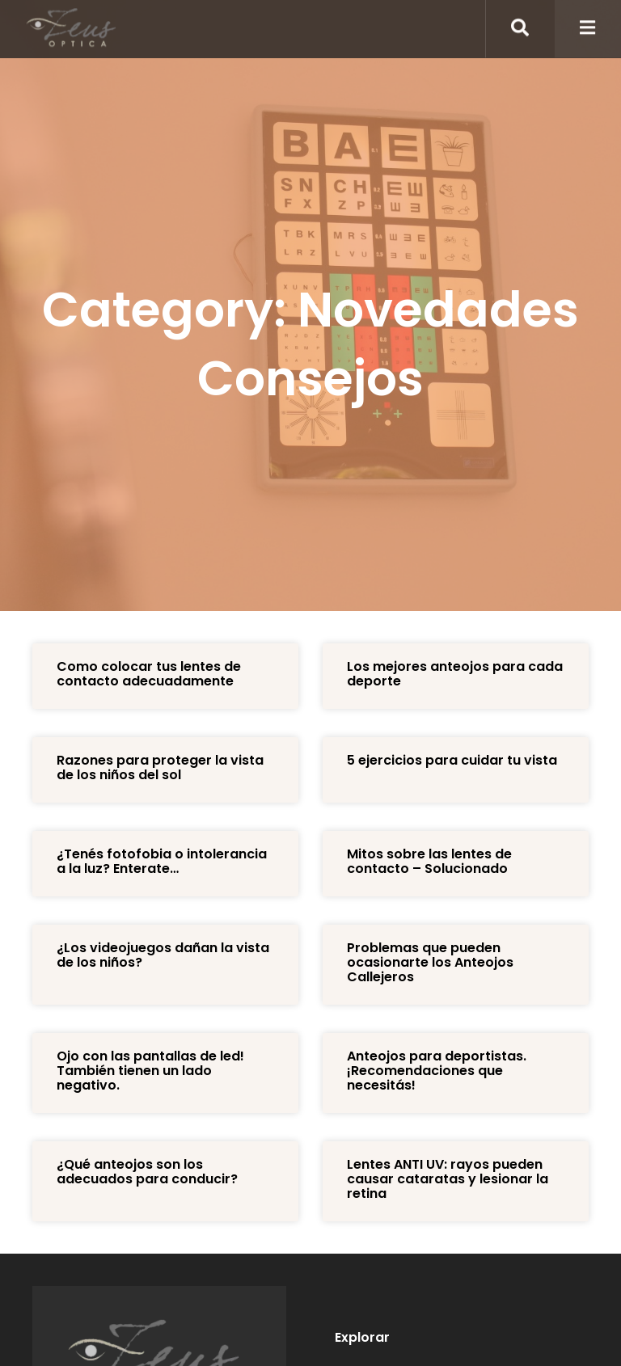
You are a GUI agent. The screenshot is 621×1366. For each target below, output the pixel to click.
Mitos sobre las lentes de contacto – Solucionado (429, 861)
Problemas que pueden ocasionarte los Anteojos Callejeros (430, 962)
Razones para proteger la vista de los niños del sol (160, 767)
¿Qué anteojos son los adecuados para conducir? (147, 1171)
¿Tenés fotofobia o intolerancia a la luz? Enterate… (162, 861)
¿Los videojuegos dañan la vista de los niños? (163, 955)
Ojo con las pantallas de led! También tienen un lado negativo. (150, 1070)
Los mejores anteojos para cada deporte (455, 673)
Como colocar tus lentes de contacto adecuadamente (149, 673)
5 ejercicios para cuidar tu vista (452, 760)
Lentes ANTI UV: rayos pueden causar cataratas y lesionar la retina (447, 1179)
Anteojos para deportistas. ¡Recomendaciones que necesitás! (436, 1070)
